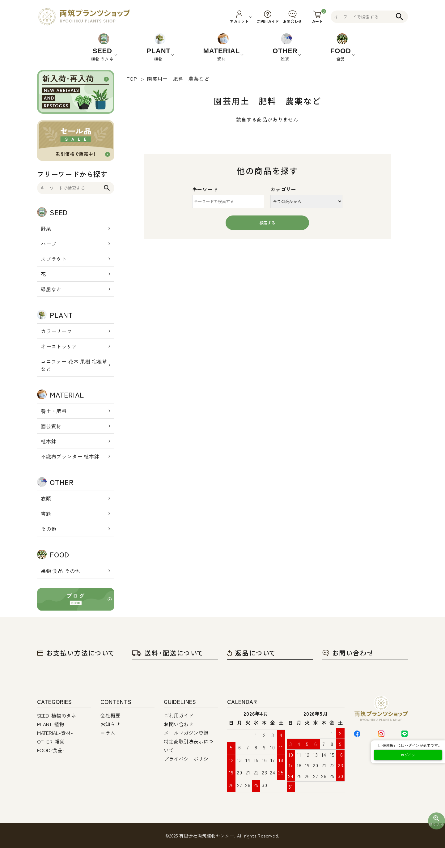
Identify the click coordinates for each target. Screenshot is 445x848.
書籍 (46, 513)
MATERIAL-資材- (55, 732)
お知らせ (110, 724)
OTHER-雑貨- (52, 741)
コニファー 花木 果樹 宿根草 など (74, 365)
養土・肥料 (54, 411)
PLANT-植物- (51, 724)
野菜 (46, 228)
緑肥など (51, 289)
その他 (48, 528)
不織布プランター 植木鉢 (70, 456)
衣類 (46, 498)
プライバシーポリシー (188, 758)
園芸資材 (51, 426)
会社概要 (110, 715)
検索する (267, 223)
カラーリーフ (56, 331)
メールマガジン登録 (186, 732)
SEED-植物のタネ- (57, 715)
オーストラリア (59, 346)
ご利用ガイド (178, 715)
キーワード (205, 189)
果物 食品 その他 (60, 570)
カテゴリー (283, 189)
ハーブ (48, 243)
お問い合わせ (348, 652)
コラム (107, 732)
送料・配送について (168, 652)
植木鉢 (48, 441)
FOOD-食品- (51, 750)
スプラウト (54, 258)
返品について (251, 652)
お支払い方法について (76, 652)
